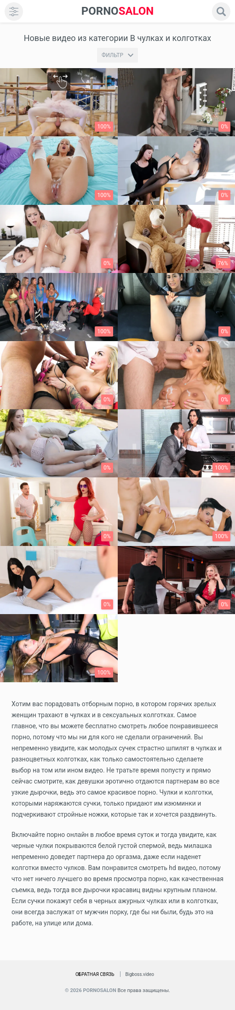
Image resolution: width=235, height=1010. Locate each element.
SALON (117, 11)
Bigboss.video (140, 974)
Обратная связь (95, 974)
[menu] (14, 11)
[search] (221, 11)
